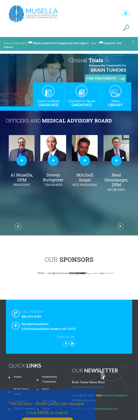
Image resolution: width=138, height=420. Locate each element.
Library (115, 103)
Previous (18, 226)
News (45, 388)
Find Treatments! (105, 78)
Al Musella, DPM (22, 179)
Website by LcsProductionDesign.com (95, 408)
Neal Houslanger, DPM (116, 182)
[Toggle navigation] (125, 13)
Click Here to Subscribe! (88, 387)
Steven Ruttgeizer (53, 179)
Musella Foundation (114, 395)
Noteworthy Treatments (49, 379)
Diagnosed (48, 103)
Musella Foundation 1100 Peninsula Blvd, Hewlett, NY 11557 (45, 326)
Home (17, 376)
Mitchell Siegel (85, 179)
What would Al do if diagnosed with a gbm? (59, 43)
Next (120, 226)
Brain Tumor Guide (21, 391)
